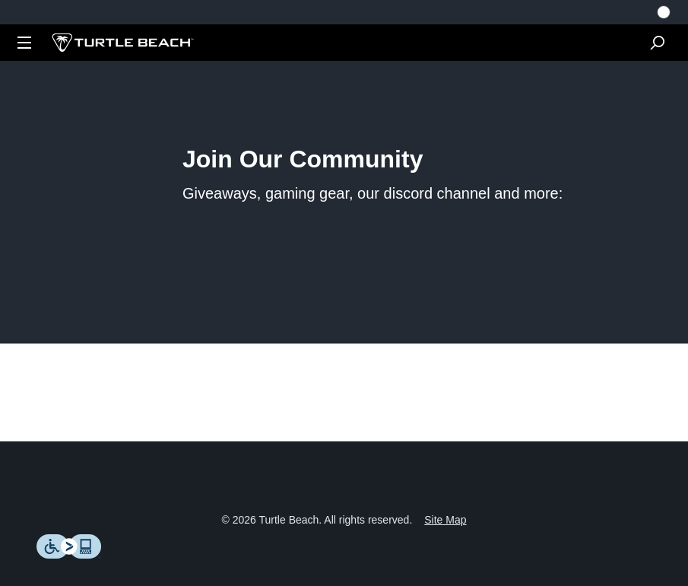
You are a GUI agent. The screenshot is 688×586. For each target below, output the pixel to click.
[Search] (657, 42)
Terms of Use (331, 512)
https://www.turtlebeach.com (372, 263)
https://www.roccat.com (545, 263)
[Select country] (664, 12)
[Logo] (123, 42)
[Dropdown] (24, 42)
